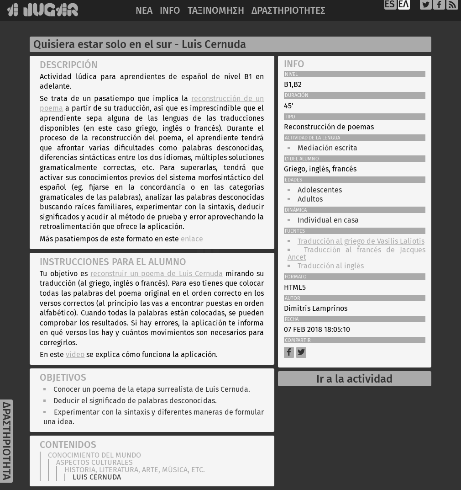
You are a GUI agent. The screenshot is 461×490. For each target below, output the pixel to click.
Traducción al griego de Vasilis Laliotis (361, 241)
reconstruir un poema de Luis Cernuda (156, 273)
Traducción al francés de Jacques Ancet (357, 253)
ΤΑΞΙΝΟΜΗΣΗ (216, 10)
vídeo (75, 354)
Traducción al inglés (331, 265)
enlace (192, 238)
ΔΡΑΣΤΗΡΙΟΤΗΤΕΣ (288, 10)
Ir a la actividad (354, 379)
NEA (144, 10)
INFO (170, 10)
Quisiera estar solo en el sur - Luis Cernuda (139, 44)
